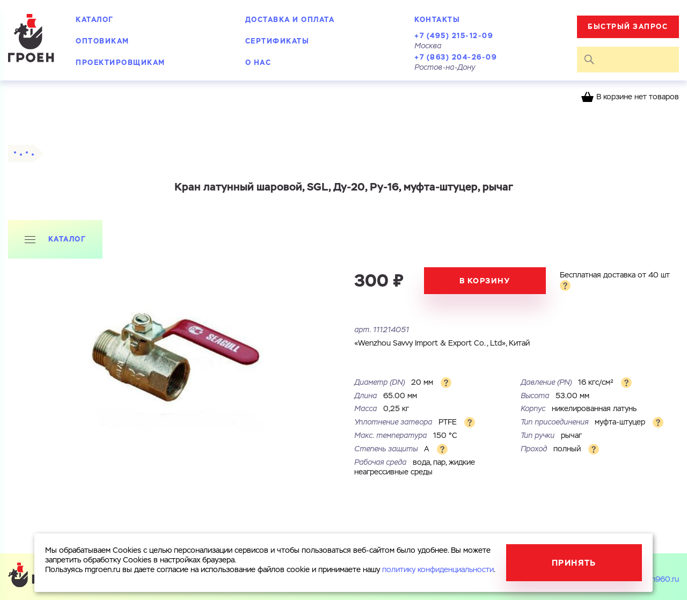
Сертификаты (277, 41)
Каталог (95, 19)
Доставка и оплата (290, 19)
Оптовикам (102, 41)
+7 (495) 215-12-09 (453, 35)
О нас (258, 62)
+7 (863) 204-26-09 (455, 57)
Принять (574, 563)
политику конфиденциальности (438, 570)
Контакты (437, 19)
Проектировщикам (120, 62)
